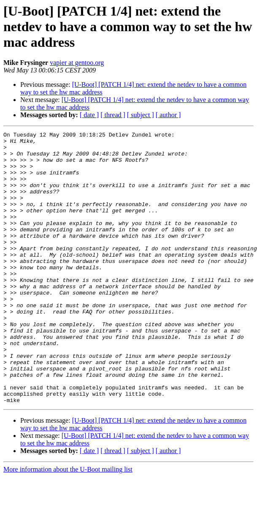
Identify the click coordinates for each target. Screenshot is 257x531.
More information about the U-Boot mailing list (68, 523)
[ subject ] (140, 114)
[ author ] (168, 114)
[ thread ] (112, 114)
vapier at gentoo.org (77, 62)
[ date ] (89, 114)
